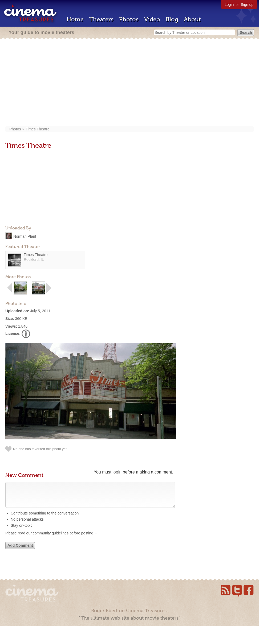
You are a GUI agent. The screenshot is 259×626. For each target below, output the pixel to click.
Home (75, 19)
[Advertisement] (131, 83)
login (117, 472)
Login (229, 4)
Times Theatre (37, 129)
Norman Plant (24, 236)
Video (152, 19)
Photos (129, 19)
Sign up (247, 4)
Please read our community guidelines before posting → (51, 538)
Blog (172, 19)
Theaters (101, 19)
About (192, 19)
